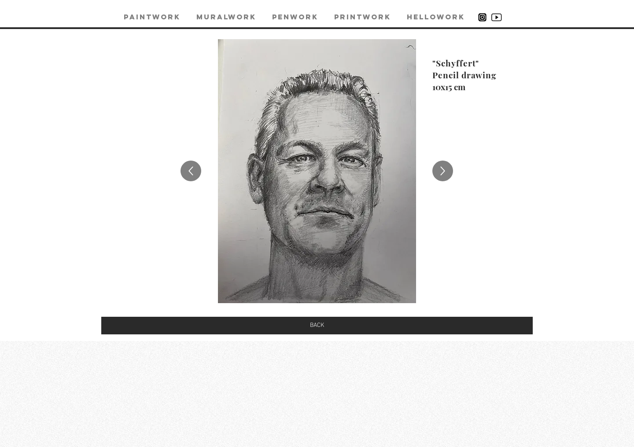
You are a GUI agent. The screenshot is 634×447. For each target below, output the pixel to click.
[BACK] (317, 325)
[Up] (191, 171)
